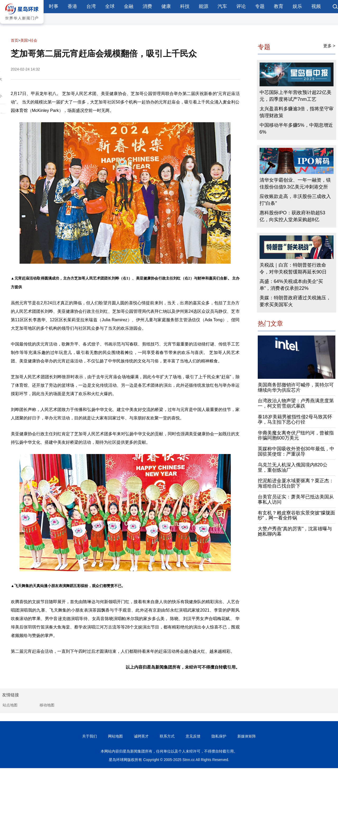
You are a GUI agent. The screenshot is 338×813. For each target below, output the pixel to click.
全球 (110, 6)
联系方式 (167, 736)
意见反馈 (193, 736)
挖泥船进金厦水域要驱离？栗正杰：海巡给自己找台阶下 (296, 483)
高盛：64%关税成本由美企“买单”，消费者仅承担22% (291, 285)
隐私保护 (219, 736)
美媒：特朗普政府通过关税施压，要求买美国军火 (295, 301)
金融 (128, 6)
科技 (185, 6)
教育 (278, 6)
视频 (316, 6)
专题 (260, 6)
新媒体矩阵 (246, 736)
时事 (53, 6)
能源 (203, 6)
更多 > (329, 46)
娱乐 (297, 6)
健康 (166, 6)
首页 (14, 40)
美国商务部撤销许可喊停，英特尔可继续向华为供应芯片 (296, 387)
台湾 (91, 6)
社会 (33, 40)
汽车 (222, 6)
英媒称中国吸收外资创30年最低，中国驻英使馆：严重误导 (296, 451)
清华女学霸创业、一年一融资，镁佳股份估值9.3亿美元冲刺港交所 (295, 183)
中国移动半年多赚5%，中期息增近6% (296, 128)
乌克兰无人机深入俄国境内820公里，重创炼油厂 (292, 467)
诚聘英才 (141, 736)
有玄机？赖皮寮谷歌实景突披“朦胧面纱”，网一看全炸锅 (296, 515)
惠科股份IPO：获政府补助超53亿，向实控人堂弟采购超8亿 (292, 216)
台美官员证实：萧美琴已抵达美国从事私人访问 (296, 499)
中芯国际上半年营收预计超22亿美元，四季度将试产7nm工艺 (295, 96)
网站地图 (115, 736)
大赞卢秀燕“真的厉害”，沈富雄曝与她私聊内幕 (295, 531)
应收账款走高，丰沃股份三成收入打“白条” (295, 200)
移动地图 (47, 705)
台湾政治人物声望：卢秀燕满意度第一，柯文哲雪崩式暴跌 (296, 403)
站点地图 (10, 705)
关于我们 (89, 736)
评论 (241, 6)
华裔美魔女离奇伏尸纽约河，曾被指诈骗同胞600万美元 (296, 435)
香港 (72, 6)
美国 (24, 40)
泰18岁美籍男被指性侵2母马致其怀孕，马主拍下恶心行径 (295, 419)
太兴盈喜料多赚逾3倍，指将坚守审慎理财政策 (297, 112)
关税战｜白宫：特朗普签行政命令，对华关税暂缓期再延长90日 (293, 268)
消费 (147, 6)
